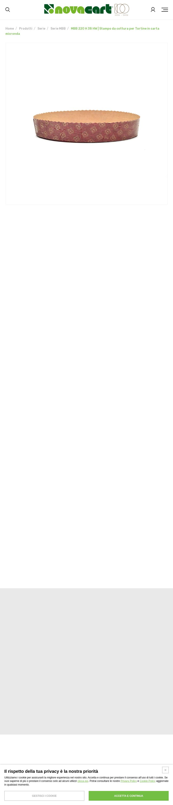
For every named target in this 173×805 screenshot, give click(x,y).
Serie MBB (58, 28)
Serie (41, 28)
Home (9, 28)
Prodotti (25, 28)
